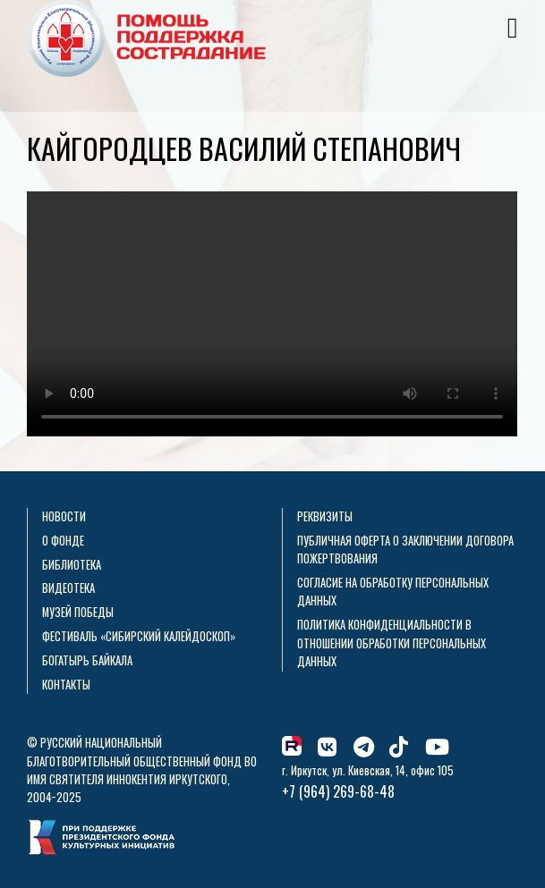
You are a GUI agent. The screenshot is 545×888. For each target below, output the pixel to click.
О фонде (63, 540)
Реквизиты (325, 516)
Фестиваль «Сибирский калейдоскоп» (138, 636)
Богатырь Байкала (87, 660)
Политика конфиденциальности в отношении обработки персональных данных (391, 643)
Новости (64, 516)
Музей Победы (78, 612)
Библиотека (71, 564)
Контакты (66, 684)
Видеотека (68, 587)
